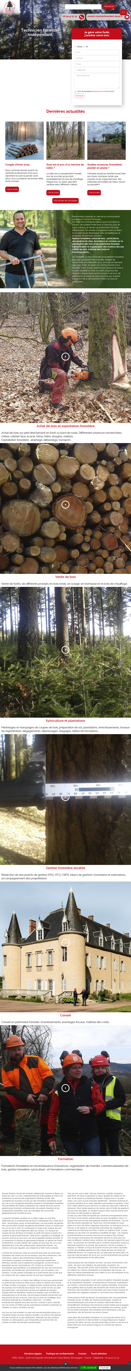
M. (85, 46)
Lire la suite (12, 189)
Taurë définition (99, 1353)
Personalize (104, 1368)
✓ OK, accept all (88, 1368)
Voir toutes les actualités (65, 200)
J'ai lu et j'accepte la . (94, 91)
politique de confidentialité (103, 91)
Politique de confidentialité (60, 1353)
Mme (78, 46)
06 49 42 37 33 (70, 16)
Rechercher (109, 6)
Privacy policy (117, 1368)
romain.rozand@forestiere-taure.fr (105, 16)
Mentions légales (33, 1353)
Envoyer (79, 96)
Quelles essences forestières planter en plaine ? (104, 166)
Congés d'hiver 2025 (17, 164)
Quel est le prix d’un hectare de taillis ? (65, 166)
